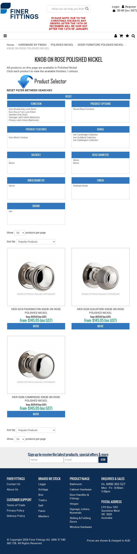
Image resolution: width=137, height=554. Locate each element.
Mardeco (43, 516)
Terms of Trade (16, 505)
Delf (40, 505)
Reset (68, 96)
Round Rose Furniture (100, 109)
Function (36, 104)
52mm (36, 186)
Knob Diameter (36, 180)
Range (100, 129)
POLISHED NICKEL (62, 44)
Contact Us (13, 484)
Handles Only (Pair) (36, 114)
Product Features (36, 129)
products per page (36, 232)
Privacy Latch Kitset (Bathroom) (36, 120)
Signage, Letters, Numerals (80, 510)
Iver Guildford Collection (100, 137)
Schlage (43, 489)
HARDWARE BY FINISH (32, 44)
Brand (36, 206)
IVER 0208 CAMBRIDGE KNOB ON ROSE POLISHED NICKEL (36, 398)
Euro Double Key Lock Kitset (36, 109)
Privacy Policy (15, 510)
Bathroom (76, 484)
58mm (100, 160)
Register (130, 6)
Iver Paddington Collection (100, 140)
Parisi (41, 511)
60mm (36, 163)
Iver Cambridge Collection (100, 134)
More (36, 326)
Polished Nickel (100, 186)
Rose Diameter (100, 155)
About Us (12, 489)
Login (116, 6)
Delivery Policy (16, 516)
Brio (40, 494)
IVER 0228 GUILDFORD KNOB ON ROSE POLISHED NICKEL (100, 310)
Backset (36, 155)
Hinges (74, 503)
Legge (42, 484)
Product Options (100, 104)
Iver (36, 211)
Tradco (42, 500)
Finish (100, 180)
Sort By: (11, 241)
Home (10, 44)
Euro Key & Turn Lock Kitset (36, 112)
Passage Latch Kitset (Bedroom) (36, 117)
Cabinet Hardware (81, 489)
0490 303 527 (115, 484)
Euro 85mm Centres (36, 137)
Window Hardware (81, 527)
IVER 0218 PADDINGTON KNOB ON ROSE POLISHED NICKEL (36, 310)
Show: (10, 232)
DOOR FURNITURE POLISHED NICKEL (101, 44)
